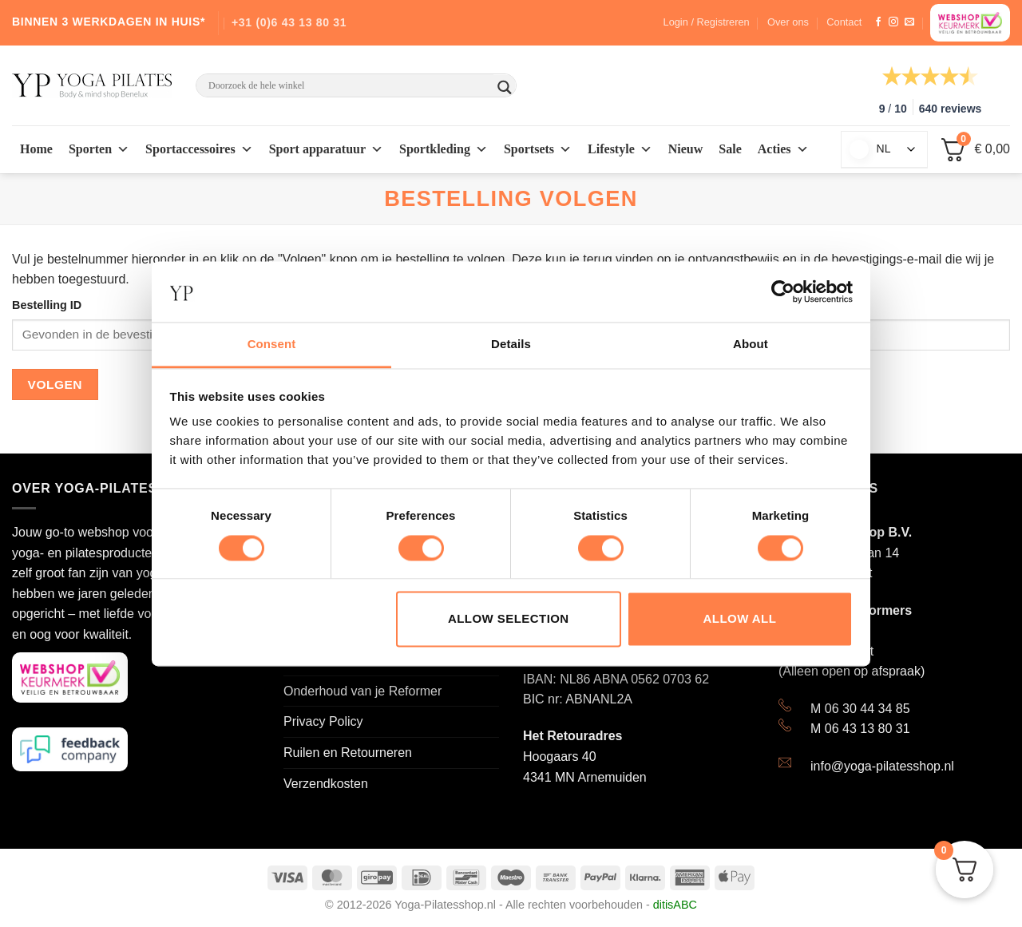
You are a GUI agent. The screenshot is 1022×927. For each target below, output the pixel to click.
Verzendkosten (325, 783)
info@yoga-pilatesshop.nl (882, 766)
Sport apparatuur (326, 149)
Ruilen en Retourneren (347, 752)
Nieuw (685, 149)
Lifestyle (620, 149)
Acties (783, 149)
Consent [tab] (272, 344)
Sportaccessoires (199, 149)
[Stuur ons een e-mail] (909, 22)
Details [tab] (511, 344)
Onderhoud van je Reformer (362, 691)
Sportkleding (443, 149)
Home (36, 149)
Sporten (99, 149)
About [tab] (750, 344)
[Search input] (348, 85)
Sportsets (538, 149)
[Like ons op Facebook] (878, 22)
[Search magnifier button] (504, 87)
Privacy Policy (323, 721)
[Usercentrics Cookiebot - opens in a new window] (783, 291)
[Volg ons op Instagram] (893, 22)
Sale (730, 149)
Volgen (55, 384)
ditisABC (675, 904)
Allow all (740, 619)
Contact (844, 22)
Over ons (788, 22)
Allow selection (508, 619)
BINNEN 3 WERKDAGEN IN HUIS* (108, 21)
